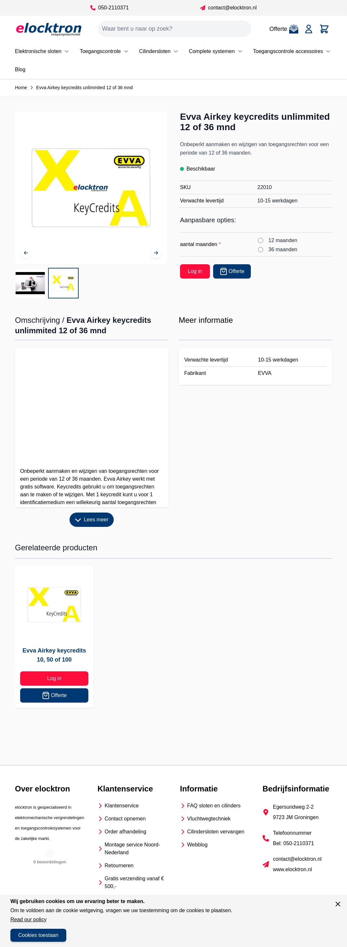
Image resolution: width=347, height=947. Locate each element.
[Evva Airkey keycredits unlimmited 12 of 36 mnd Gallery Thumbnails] (47, 283)
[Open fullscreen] (91, 188)
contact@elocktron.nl (228, 7)
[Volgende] (156, 253)
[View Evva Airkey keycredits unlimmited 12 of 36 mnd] (30, 283)
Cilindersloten (159, 51)
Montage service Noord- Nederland (132, 848)
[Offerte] (232, 271)
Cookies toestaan (38, 935)
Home (21, 87)
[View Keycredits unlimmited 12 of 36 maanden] (63, 283)
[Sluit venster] (338, 904)
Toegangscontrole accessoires (292, 51)
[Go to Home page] (49, 29)
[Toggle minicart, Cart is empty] (324, 29)
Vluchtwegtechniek (208, 818)
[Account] (308, 29)
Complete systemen (216, 51)
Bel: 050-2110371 (293, 843)
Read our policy (28, 919)
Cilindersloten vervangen (215, 831)
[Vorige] (26, 253)
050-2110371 (109, 7)
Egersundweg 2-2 (293, 807)
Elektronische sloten (43, 51)
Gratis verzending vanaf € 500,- (134, 882)
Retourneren (119, 865)
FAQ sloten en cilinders (214, 805)
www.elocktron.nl (292, 869)
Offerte (54, 695)
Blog (20, 69)
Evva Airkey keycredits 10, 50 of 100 (54, 655)
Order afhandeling (125, 831)
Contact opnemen (125, 818)
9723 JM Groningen (296, 817)
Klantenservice (122, 805)
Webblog (197, 844)
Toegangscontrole (105, 51)
